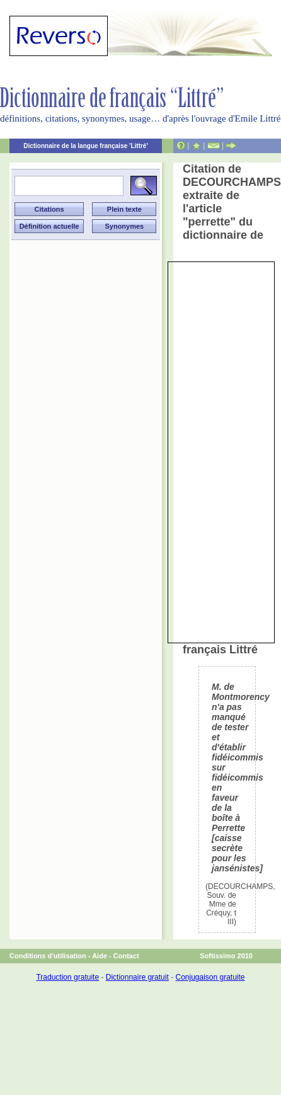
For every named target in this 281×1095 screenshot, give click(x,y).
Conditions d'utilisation (47, 956)
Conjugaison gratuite (209, 977)
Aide (99, 956)
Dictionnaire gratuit (137, 977)
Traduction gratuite (67, 977)
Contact (126, 956)
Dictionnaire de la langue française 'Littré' (85, 145)
